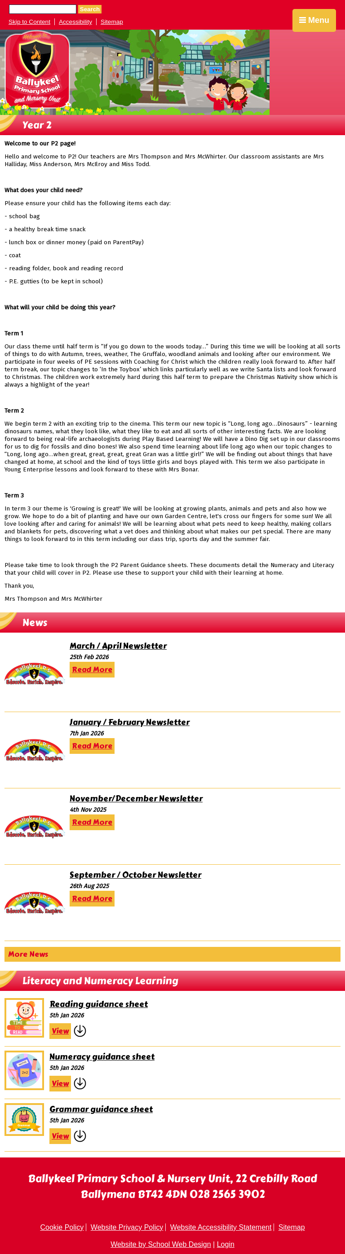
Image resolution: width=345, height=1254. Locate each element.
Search (90, 9)
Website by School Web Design (161, 1244)
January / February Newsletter (130, 722)
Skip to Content (29, 21)
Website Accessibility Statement (221, 1227)
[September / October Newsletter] (34, 902)
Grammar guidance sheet (101, 1109)
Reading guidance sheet (98, 1004)
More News (28, 954)
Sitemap (112, 21)
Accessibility (75, 21)
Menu (314, 20)
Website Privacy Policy (127, 1227)
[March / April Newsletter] (34, 673)
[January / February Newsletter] (34, 749)
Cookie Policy (62, 1227)
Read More (92, 669)
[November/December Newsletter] (34, 826)
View (60, 1031)
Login (225, 1244)
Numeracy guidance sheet (102, 1057)
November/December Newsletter (136, 798)
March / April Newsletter (118, 646)
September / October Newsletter (135, 875)
